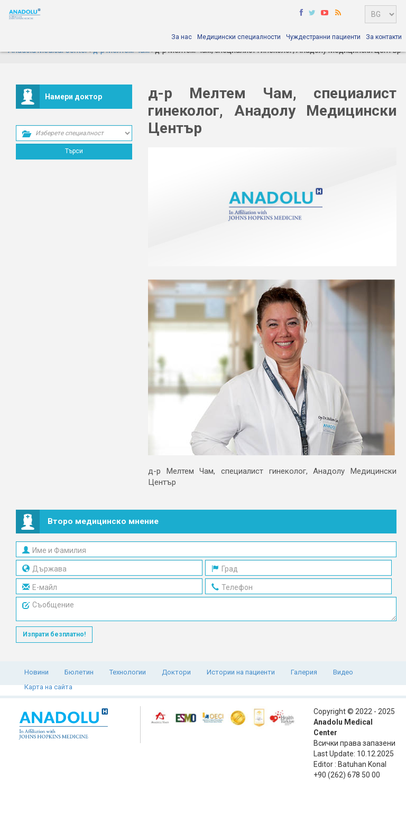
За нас (181, 37)
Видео (343, 672)
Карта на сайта (48, 687)
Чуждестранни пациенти (323, 37)
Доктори (176, 672)
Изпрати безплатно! (54, 634)
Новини (36, 672)
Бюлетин (79, 672)
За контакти (384, 37)
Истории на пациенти (241, 672)
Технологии (127, 672)
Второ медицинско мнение (103, 521)
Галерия (304, 672)
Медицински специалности (239, 37)
